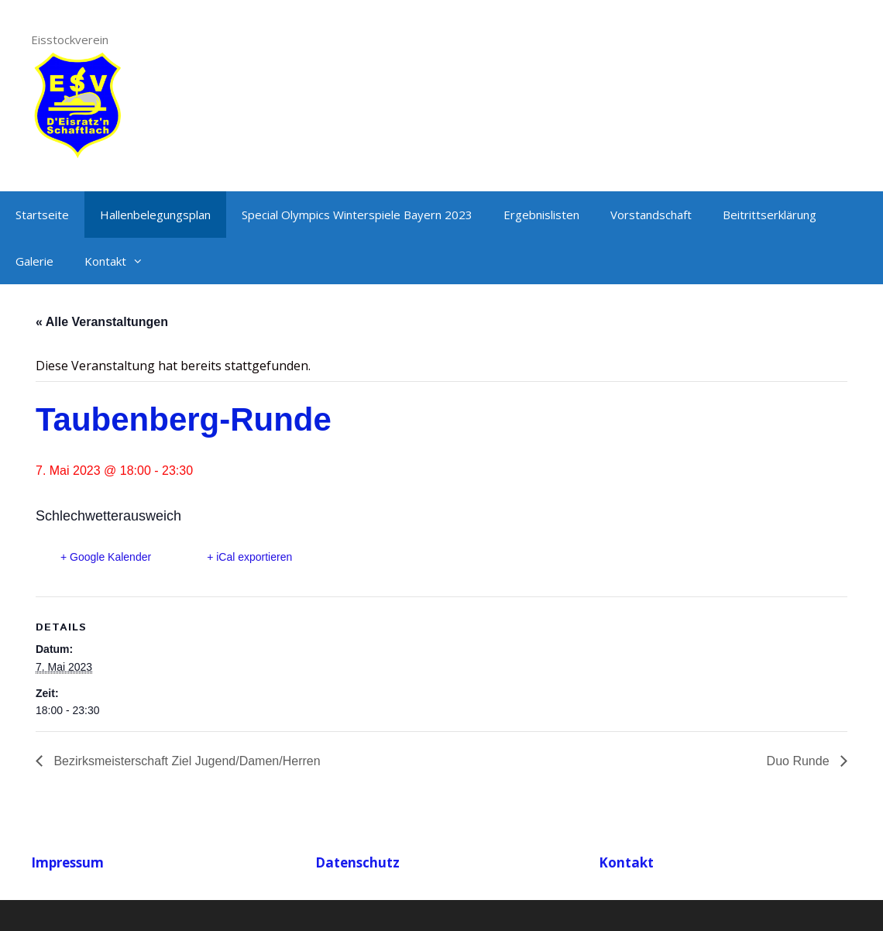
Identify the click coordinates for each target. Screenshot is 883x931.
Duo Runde (800, 761)
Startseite (42, 214)
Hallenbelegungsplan (155, 214)
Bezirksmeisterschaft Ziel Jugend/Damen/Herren (185, 761)
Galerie (34, 261)
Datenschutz (357, 862)
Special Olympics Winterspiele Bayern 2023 (357, 214)
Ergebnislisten (541, 214)
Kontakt (121, 261)
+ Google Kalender (105, 557)
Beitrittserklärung (769, 214)
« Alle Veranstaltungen (102, 321)
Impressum (67, 862)
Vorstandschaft (651, 214)
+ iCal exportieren (249, 557)
